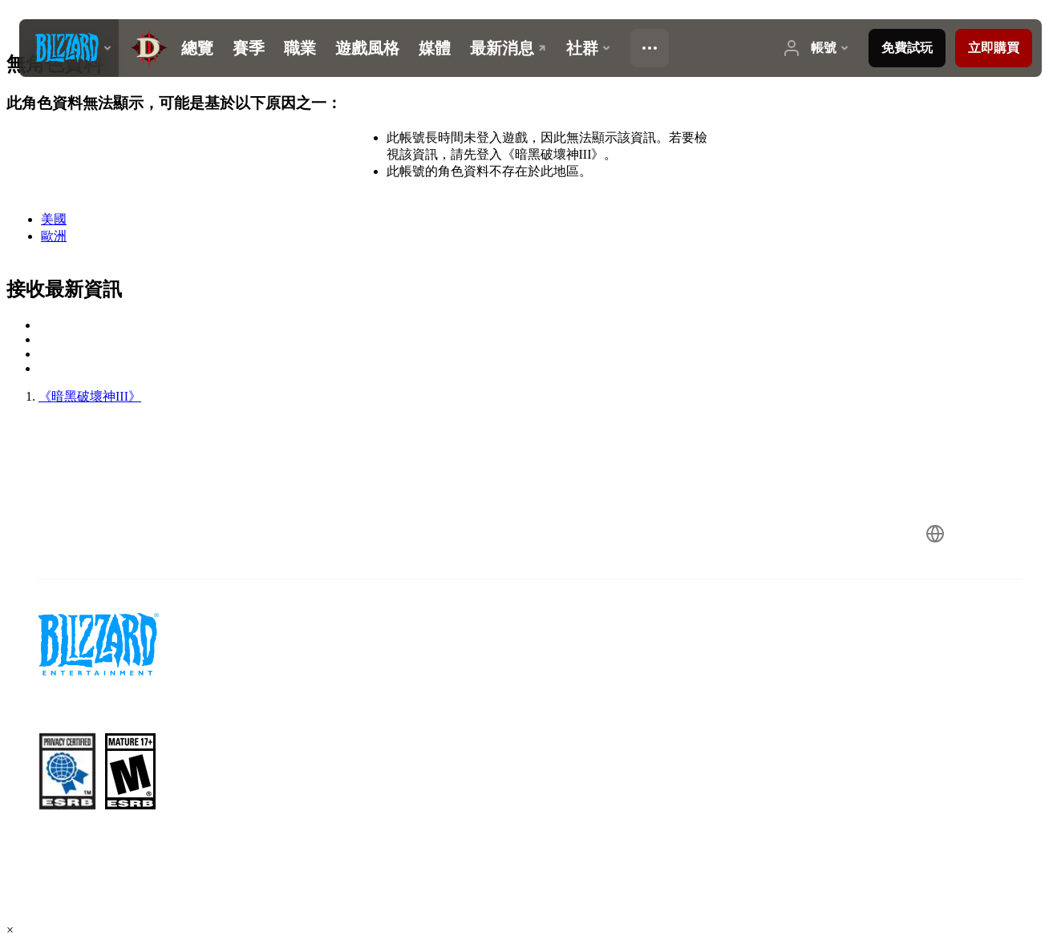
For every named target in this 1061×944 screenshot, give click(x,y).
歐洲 (54, 236)
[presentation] (69, 48)
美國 (54, 219)
